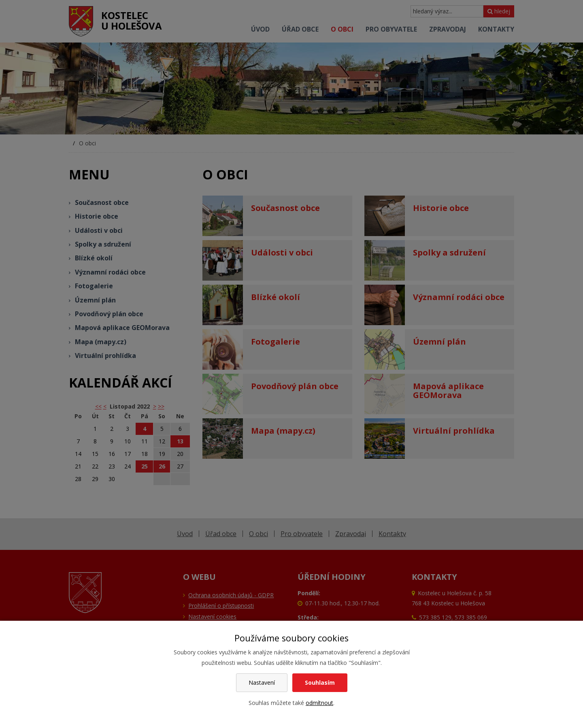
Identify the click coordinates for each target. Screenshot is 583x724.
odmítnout (319, 703)
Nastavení (262, 682)
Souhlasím (320, 682)
